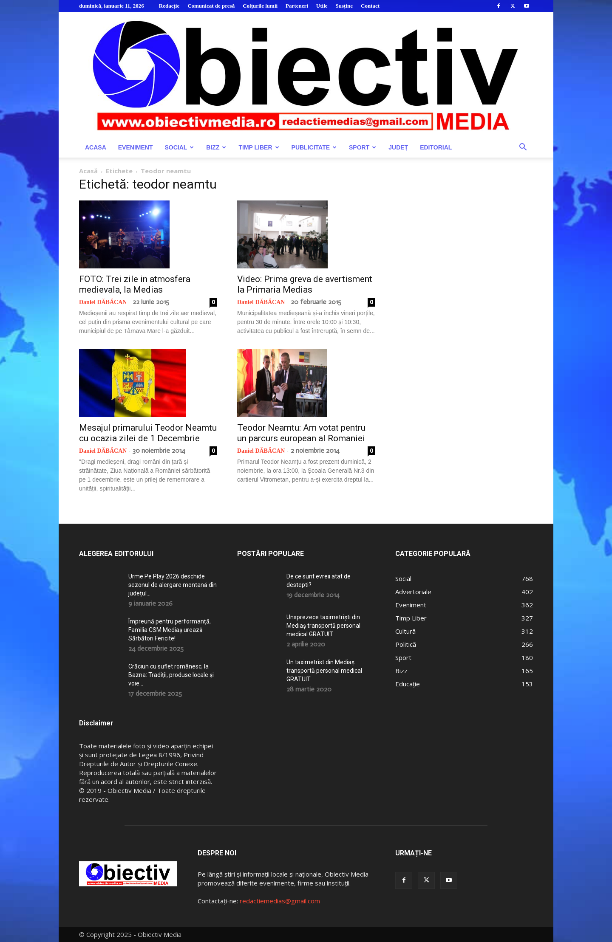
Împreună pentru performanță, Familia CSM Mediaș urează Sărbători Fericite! (169, 630)
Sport (362, 147)
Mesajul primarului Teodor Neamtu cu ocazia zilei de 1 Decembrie (148, 433)
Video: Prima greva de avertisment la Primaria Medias (304, 284)
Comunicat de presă (211, 6)
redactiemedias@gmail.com (280, 901)
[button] (523, 148)
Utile (322, 6)
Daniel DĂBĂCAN (103, 302)
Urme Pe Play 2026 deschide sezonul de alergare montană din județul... (172, 585)
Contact (370, 6)
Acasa (95, 147)
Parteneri (297, 6)
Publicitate (314, 147)
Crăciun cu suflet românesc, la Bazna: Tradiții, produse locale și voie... (171, 675)
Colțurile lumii (260, 6)
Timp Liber (258, 147)
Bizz (216, 147)
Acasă (88, 170)
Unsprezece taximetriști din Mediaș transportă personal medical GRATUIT (323, 625)
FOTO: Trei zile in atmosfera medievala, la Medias (134, 284)
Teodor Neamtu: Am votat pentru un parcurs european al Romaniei (301, 433)
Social (179, 147)
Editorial (436, 147)
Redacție (169, 6)
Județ (398, 147)
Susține (344, 6)
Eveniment (135, 147)
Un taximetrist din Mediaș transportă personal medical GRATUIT (324, 671)
